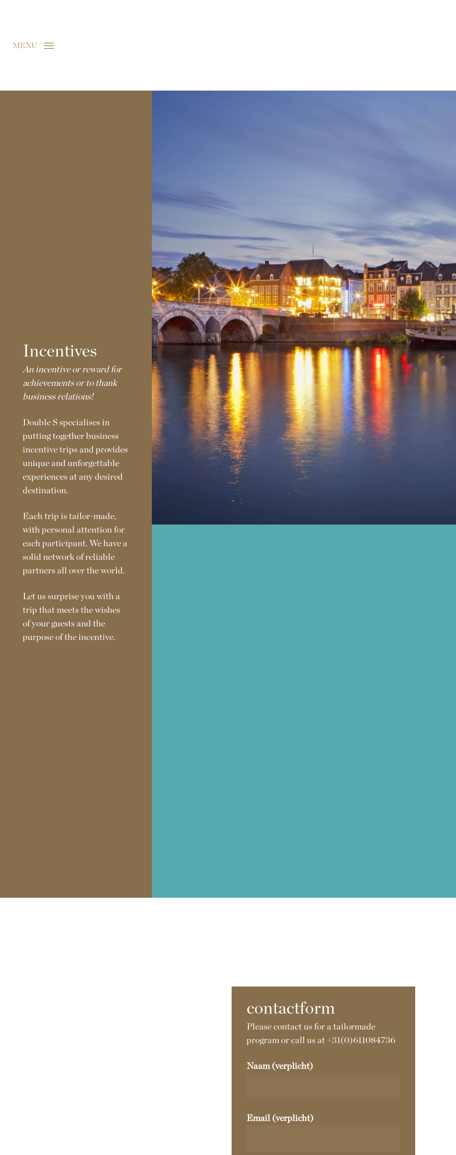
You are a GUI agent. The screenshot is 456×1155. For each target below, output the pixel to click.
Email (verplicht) (323, 1132)
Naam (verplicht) (323, 1080)
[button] (33, 45)
